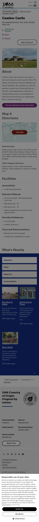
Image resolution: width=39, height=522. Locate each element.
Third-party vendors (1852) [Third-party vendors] (26, 490)
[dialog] (19, 498)
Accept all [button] (19, 509)
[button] (19, 518)
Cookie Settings (6, 505)
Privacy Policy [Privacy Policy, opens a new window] (16, 505)
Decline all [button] (19, 514)
